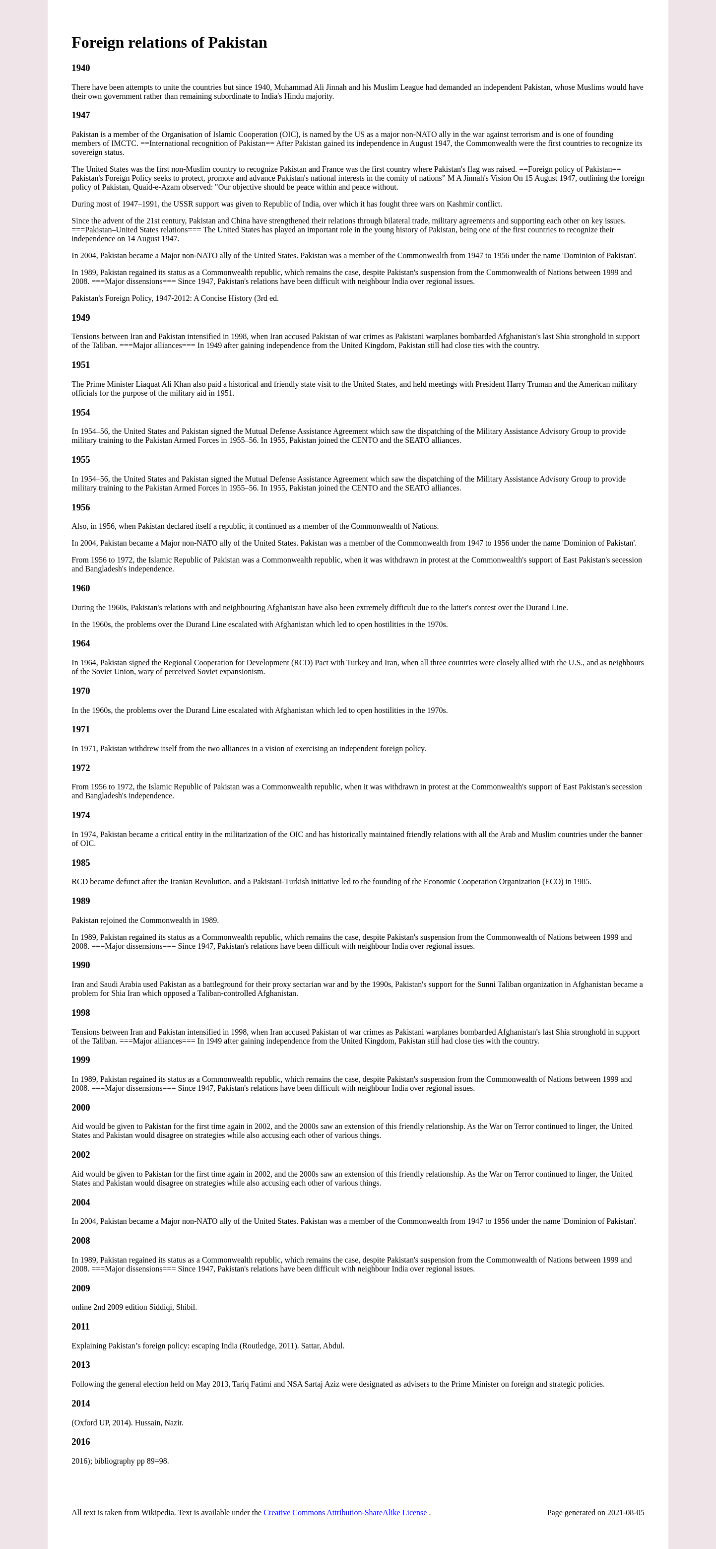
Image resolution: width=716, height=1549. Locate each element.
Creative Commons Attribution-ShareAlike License (345, 1512)
